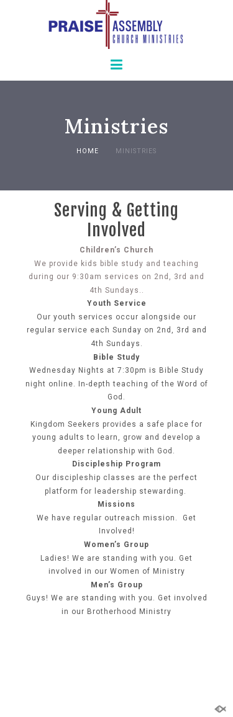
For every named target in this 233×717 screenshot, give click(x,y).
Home (87, 151)
